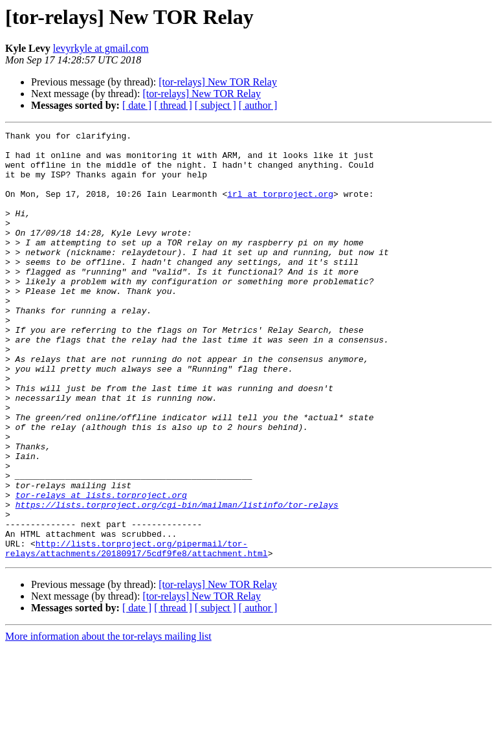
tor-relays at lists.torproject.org (101, 568)
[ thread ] (173, 105)
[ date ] (136, 105)
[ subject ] (215, 105)
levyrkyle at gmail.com (101, 48)
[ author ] (258, 105)
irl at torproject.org (280, 207)
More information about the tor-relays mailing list (108, 721)
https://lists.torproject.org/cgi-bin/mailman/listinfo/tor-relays (177, 580)
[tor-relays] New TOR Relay (218, 81)
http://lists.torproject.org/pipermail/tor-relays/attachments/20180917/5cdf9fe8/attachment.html (136, 632)
